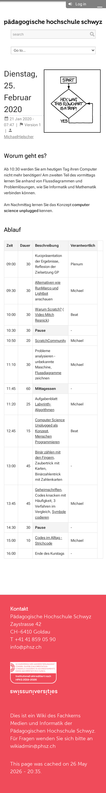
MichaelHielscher (19, 136)
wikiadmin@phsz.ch (33, 746)
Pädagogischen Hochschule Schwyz (52, 731)
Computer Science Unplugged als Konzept (50, 425)
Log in (80, 4)
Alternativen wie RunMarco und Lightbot (47, 288)
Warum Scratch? (48, 309)
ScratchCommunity (50, 340)
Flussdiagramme (48, 373)
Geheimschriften (48, 490)
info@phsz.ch (26, 647)
